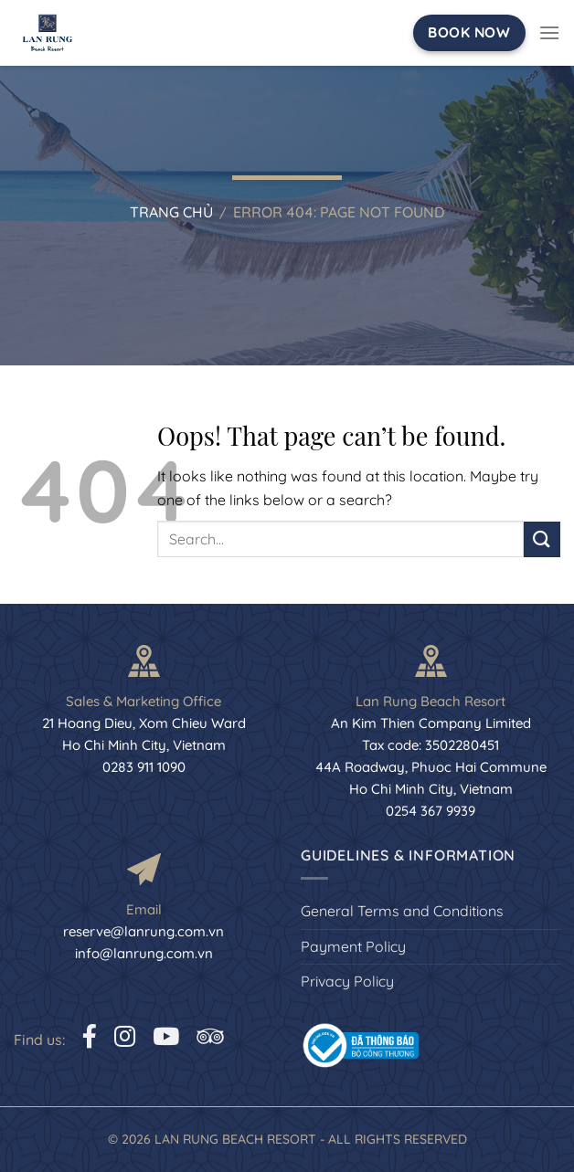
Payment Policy (353, 946)
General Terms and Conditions (402, 911)
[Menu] (549, 32)
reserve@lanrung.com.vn (143, 931)
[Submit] (542, 539)
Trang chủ (171, 212)
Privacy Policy (347, 981)
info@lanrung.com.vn (144, 953)
